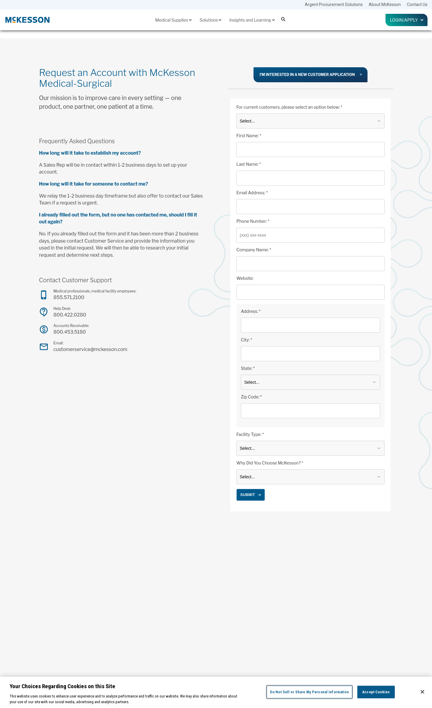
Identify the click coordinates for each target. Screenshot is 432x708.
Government (139, 590)
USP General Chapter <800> (294, 639)
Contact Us (417, 4)
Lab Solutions (212, 638)
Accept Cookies (376, 692)
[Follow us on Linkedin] (368, 651)
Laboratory (138, 606)
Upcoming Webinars (289, 647)
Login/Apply (406, 20)
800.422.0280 (69, 315)
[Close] (422, 691)
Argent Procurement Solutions (334, 4)
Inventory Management (219, 630)
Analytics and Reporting (219, 590)
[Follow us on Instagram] (354, 651)
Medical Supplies (173, 20)
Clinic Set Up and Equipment (223, 599)
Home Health (140, 599)
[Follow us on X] (361, 651)
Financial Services (216, 622)
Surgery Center (141, 654)
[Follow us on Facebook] (347, 651)
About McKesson (385, 4)
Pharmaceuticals (142, 622)
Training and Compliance (221, 654)
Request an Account (361, 642)
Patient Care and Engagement (224, 646)
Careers (352, 622)
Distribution (210, 606)
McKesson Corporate (361, 615)
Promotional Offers (144, 646)
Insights (282, 578)
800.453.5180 (69, 332)
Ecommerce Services (217, 615)
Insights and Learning (251, 20)
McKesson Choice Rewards (366, 606)
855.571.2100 (68, 297)
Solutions (210, 20)
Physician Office (142, 630)
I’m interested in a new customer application (307, 74)
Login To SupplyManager (364, 634)
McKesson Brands (144, 615)
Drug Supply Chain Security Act (296, 631)
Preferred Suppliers (144, 638)
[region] (216, 692)
